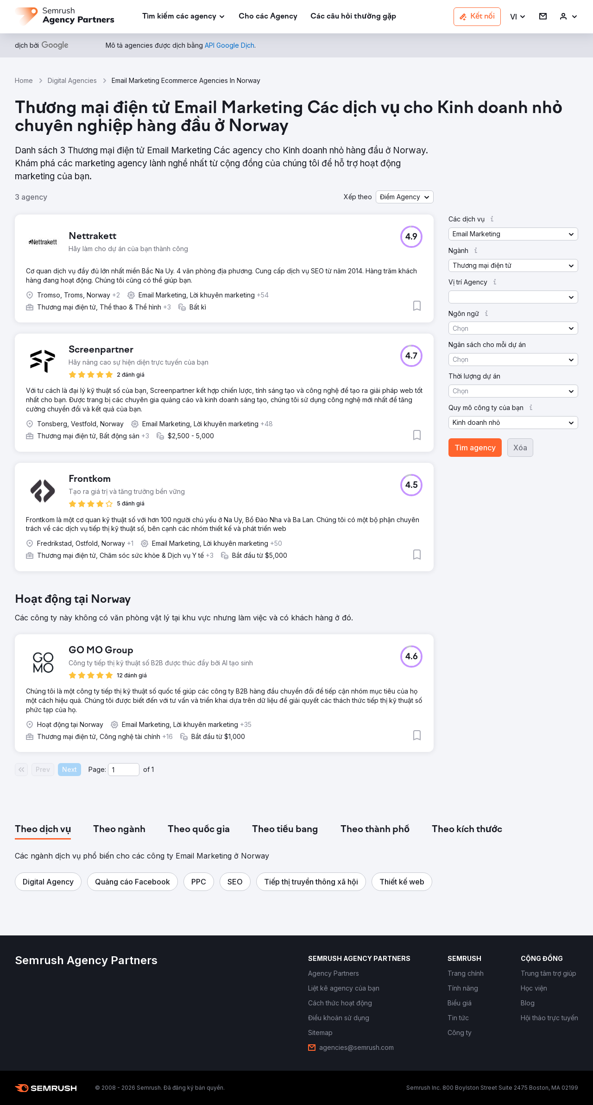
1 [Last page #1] (152, 769)
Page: (97, 769)
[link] (268, 17)
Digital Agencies (72, 80)
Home (24, 80)
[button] (518, 17)
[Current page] (123, 770)
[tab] (43, 830)
